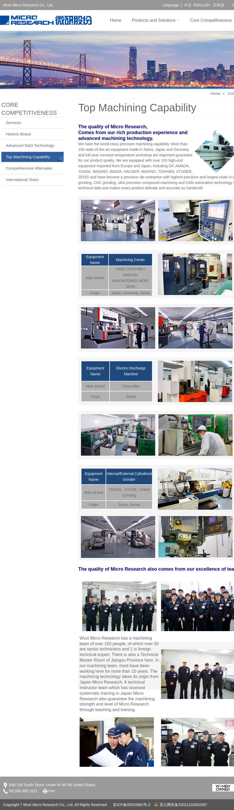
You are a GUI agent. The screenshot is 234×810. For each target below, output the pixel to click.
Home (115, 20)
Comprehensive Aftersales (29, 168)
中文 (188, 5)
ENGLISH (201, 5)
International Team (22, 179)
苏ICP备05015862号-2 (131, 805)
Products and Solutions (154, 20)
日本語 (218, 5)
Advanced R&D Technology (30, 145)
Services (13, 122)
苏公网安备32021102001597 (180, 805)
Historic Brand (18, 134)
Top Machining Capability (28, 157)
